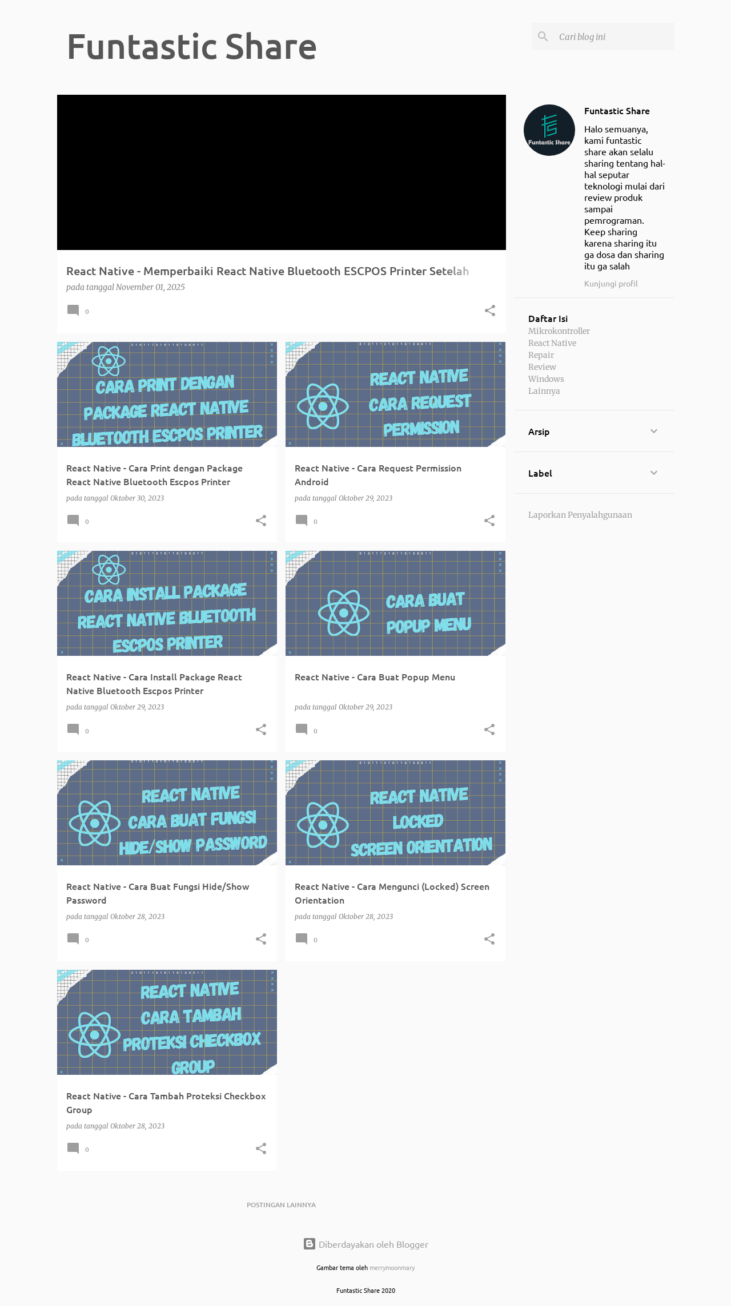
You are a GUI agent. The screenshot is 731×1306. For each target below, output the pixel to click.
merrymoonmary (392, 1267)
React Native (552, 343)
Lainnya (544, 391)
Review (542, 367)
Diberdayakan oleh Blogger (365, 1243)
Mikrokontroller (559, 331)
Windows (546, 379)
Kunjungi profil (611, 283)
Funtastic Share (617, 110)
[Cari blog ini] (614, 36)
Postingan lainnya (281, 1205)
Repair (541, 355)
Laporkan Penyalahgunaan (580, 515)
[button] (490, 311)
